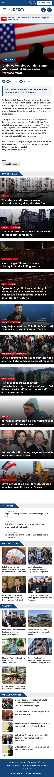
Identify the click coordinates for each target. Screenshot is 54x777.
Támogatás (44, 3)
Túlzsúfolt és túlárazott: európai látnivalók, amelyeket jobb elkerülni (28, 18)
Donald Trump (11, 164)
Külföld (9, 59)
